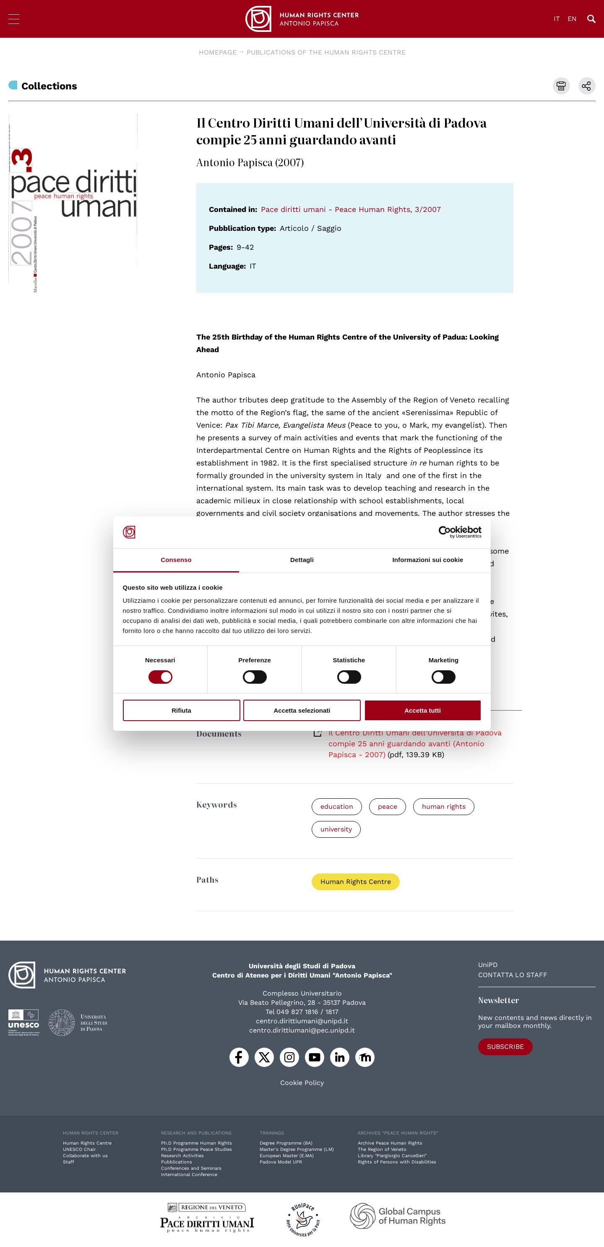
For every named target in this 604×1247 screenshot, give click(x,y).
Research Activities (182, 1155)
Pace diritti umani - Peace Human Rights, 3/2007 (351, 209)
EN (572, 19)
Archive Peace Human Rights (390, 1143)
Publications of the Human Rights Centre (326, 52)
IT (557, 19)
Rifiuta (181, 710)
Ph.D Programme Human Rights (196, 1143)
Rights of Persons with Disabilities (397, 1162)
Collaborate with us (85, 1155)
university (336, 829)
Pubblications (176, 1162)
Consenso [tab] (176, 559)
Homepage (218, 52)
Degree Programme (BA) (286, 1143)
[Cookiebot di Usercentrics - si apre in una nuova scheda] (445, 532)
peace (387, 806)
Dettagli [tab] (302, 559)
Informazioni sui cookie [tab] (428, 559)
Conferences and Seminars (191, 1168)
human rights (444, 806)
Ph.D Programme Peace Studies (196, 1149)
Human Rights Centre (355, 882)
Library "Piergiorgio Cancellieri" (392, 1155)
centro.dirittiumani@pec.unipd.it (302, 1030)
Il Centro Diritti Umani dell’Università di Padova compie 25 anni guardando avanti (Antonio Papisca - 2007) (415, 743)
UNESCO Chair (79, 1149)
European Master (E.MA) (287, 1155)
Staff (68, 1162)
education (336, 806)
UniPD (488, 965)
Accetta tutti (422, 710)
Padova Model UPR (281, 1162)
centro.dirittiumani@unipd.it (302, 1021)
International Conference (189, 1174)
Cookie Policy (302, 1083)
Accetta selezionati (301, 710)
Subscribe (505, 1047)
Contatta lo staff (512, 975)
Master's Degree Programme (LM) (297, 1149)
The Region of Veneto (382, 1149)
